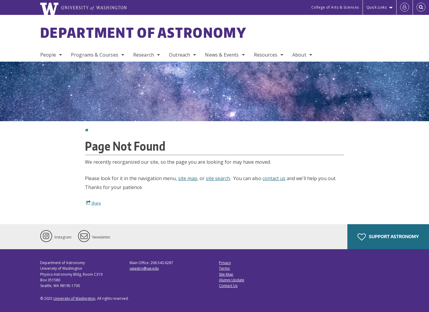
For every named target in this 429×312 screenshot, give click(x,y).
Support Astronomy (388, 237)
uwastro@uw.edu (144, 268)
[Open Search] (421, 7)
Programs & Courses (94, 55)
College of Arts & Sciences (335, 7)
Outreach (179, 55)
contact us (273, 178)
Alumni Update (231, 280)
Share (93, 203)
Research (143, 55)
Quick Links (376, 7)
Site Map (226, 274)
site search (218, 178)
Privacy (225, 262)
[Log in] (405, 7)
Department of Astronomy (143, 32)
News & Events (222, 55)
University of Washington (74, 298)
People (48, 55)
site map (187, 178)
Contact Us (228, 285)
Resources (265, 55)
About (299, 55)
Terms (224, 268)
